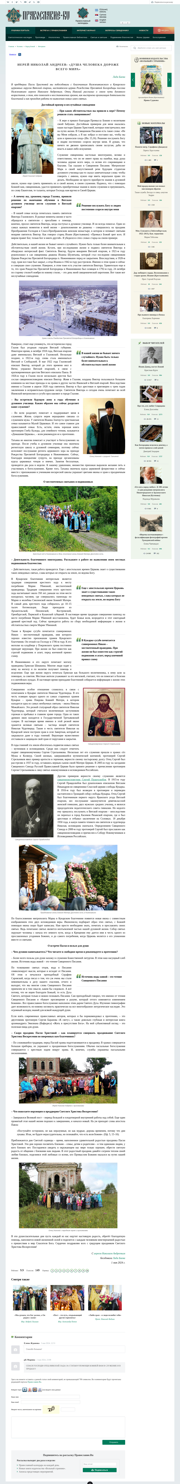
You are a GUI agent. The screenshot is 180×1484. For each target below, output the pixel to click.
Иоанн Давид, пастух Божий (151, 367)
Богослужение (159, 37)
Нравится (12, 54)
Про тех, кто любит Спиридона (151, 406)
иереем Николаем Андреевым (109, 1253)
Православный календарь (83, 15)
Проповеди (40, 37)
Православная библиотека (75, 37)
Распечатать (123, 46)
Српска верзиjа (100, 16)
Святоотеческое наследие (20, 37)
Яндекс (29, 1389)
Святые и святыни (99, 37)
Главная (11, 46)
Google (40, 1389)
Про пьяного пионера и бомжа (151, 315)
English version (100, 21)
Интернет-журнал (86, 30)
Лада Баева (119, 76)
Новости (143, 30)
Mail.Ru (34, 1389)
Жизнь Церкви (143, 37)
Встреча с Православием (53, 30)
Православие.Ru (34, 1382)
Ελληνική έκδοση (101, 10)
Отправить (113, 1442)
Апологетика (54, 37)
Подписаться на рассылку (164, 2)
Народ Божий (30, 46)
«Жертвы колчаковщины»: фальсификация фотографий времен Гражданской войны (151, 537)
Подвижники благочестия (121, 37)
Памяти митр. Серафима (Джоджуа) (151, 147)
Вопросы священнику (117, 30)
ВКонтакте (24, 1389)
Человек (20, 46)
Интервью (41, 46)
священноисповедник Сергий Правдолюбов (81, 779)
